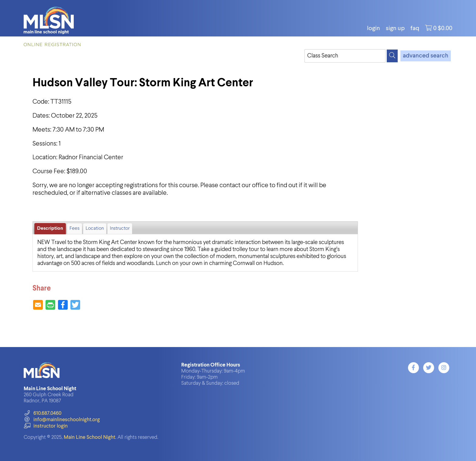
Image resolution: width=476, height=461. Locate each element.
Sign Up (395, 29)
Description (50, 228)
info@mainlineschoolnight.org (62, 419)
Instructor (120, 228)
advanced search (425, 56)
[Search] (392, 56)
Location (95, 228)
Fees (75, 228)
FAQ (414, 29)
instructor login (45, 426)
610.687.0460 (42, 413)
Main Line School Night (89, 437)
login (373, 29)
